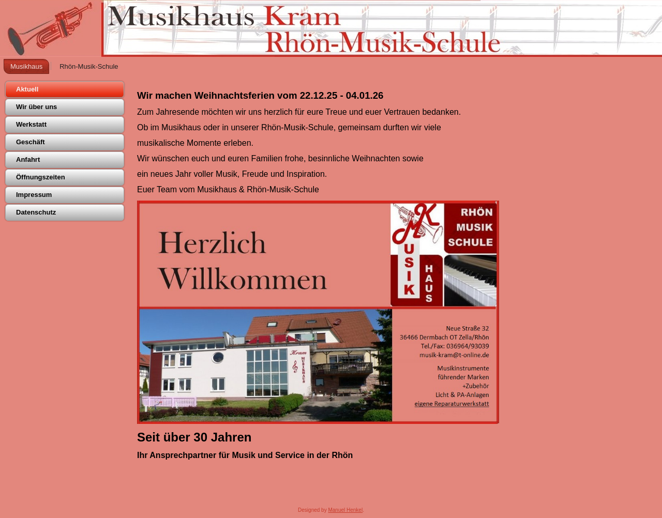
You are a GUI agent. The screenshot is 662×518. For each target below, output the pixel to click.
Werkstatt (31, 124)
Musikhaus (26, 66)
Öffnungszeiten (40, 177)
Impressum (34, 195)
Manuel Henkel (345, 510)
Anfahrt (28, 159)
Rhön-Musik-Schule (88, 66)
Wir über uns (36, 107)
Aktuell (27, 89)
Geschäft (30, 142)
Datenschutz (36, 212)
